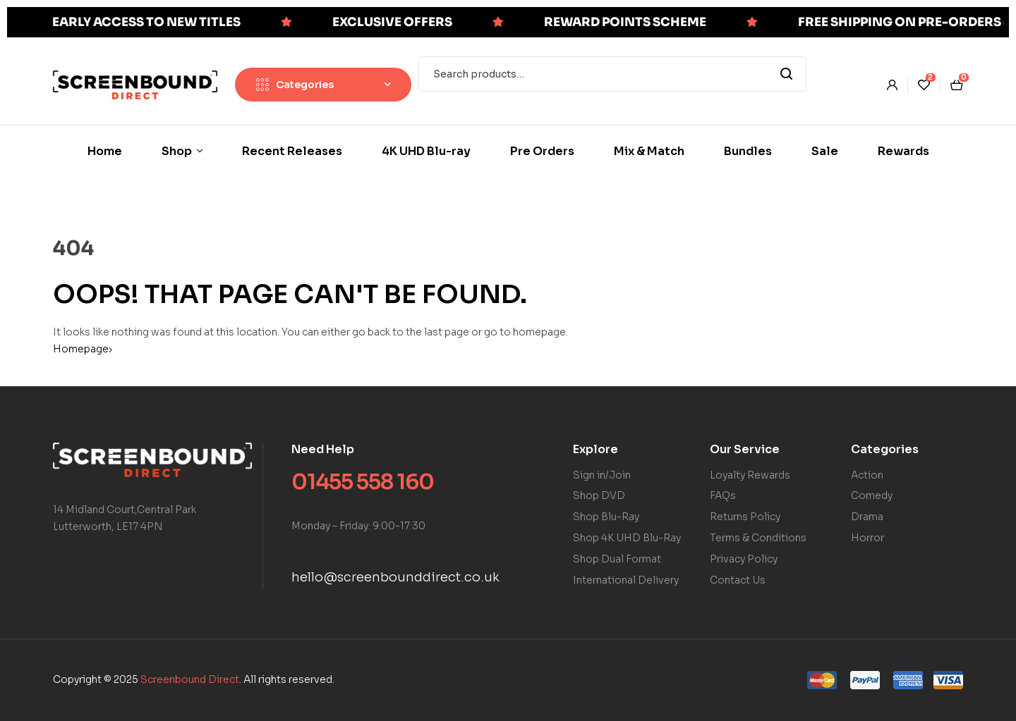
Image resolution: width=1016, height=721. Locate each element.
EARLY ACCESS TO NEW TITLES (146, 22)
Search (787, 74)
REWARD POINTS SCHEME (625, 22)
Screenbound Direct (189, 679)
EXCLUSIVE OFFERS (392, 22)
